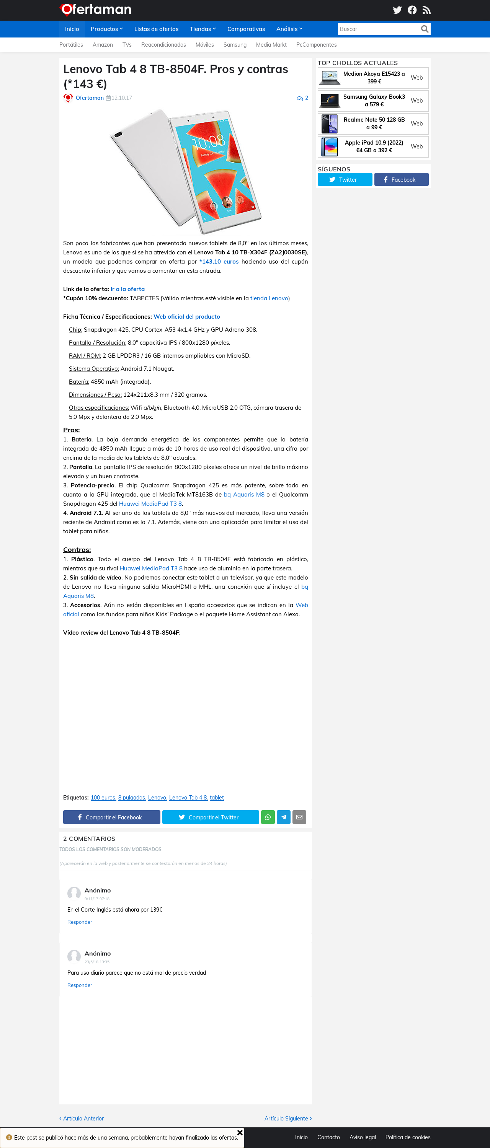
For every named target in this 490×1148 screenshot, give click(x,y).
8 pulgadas (131, 798)
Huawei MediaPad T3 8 (150, 503)
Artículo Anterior (83, 1118)
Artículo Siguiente (286, 1118)
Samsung (235, 44)
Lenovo (157, 798)
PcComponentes (316, 44)
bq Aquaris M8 (244, 494)
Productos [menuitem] (104, 29)
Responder (79, 922)
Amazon (103, 44)
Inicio (301, 1137)
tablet (217, 798)
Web (417, 77)
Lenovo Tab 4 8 (188, 798)
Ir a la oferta (128, 289)
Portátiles (71, 44)
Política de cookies (408, 1137)
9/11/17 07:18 (97, 898)
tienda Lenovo (269, 298)
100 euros (103, 798)
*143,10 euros (219, 261)
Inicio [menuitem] (72, 29)
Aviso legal (363, 1137)
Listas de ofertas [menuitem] (156, 29)
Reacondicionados (163, 44)
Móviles (205, 44)
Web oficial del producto (187, 316)
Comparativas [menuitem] (246, 29)
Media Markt (271, 44)
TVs (127, 44)
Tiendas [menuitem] (200, 29)
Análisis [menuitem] (286, 29)
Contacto (328, 1137)
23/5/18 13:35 (97, 961)
